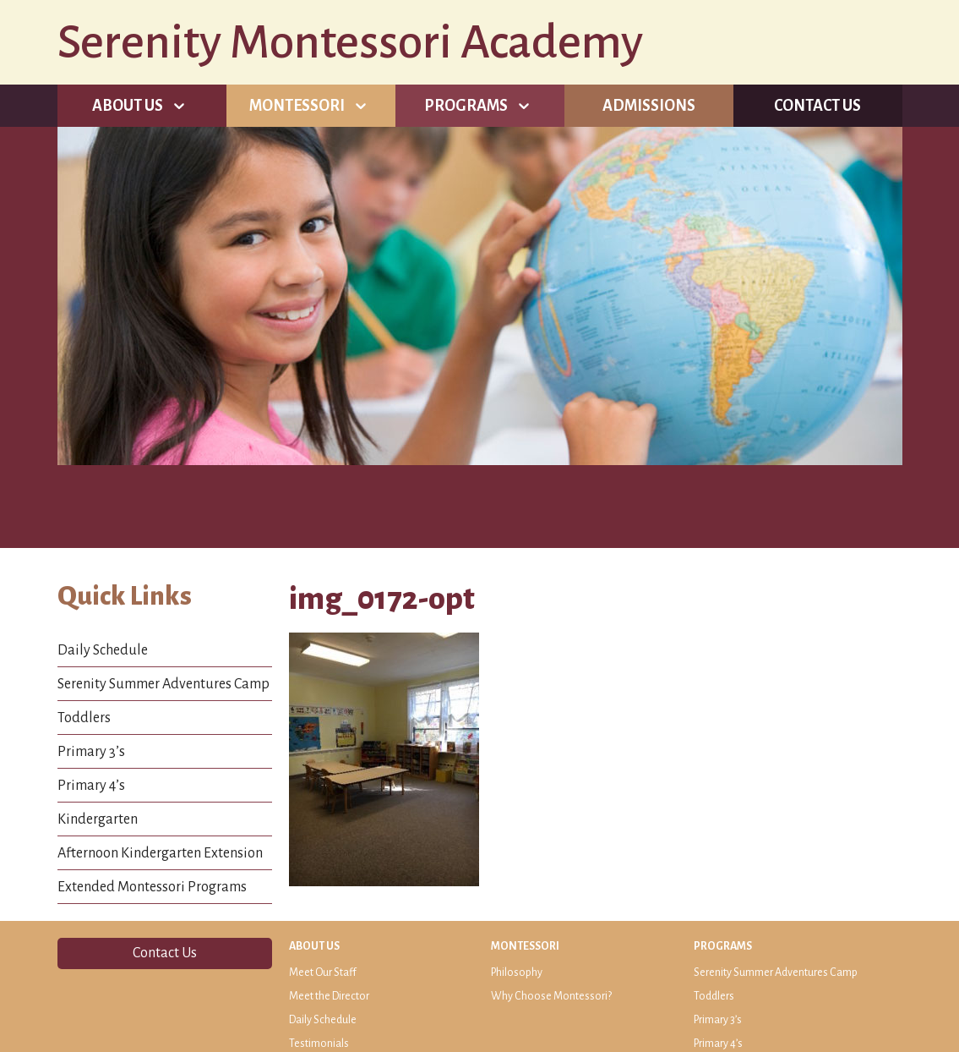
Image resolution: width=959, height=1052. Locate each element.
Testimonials (319, 1043)
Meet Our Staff (323, 972)
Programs (466, 105)
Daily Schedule (102, 650)
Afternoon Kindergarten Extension (160, 853)
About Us (127, 105)
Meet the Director (329, 996)
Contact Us (817, 105)
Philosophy (516, 972)
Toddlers (84, 718)
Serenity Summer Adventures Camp (163, 684)
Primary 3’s (91, 751)
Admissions (648, 105)
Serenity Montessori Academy (350, 42)
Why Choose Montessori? (551, 996)
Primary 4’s (91, 785)
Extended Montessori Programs (152, 887)
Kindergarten (97, 819)
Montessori (297, 105)
